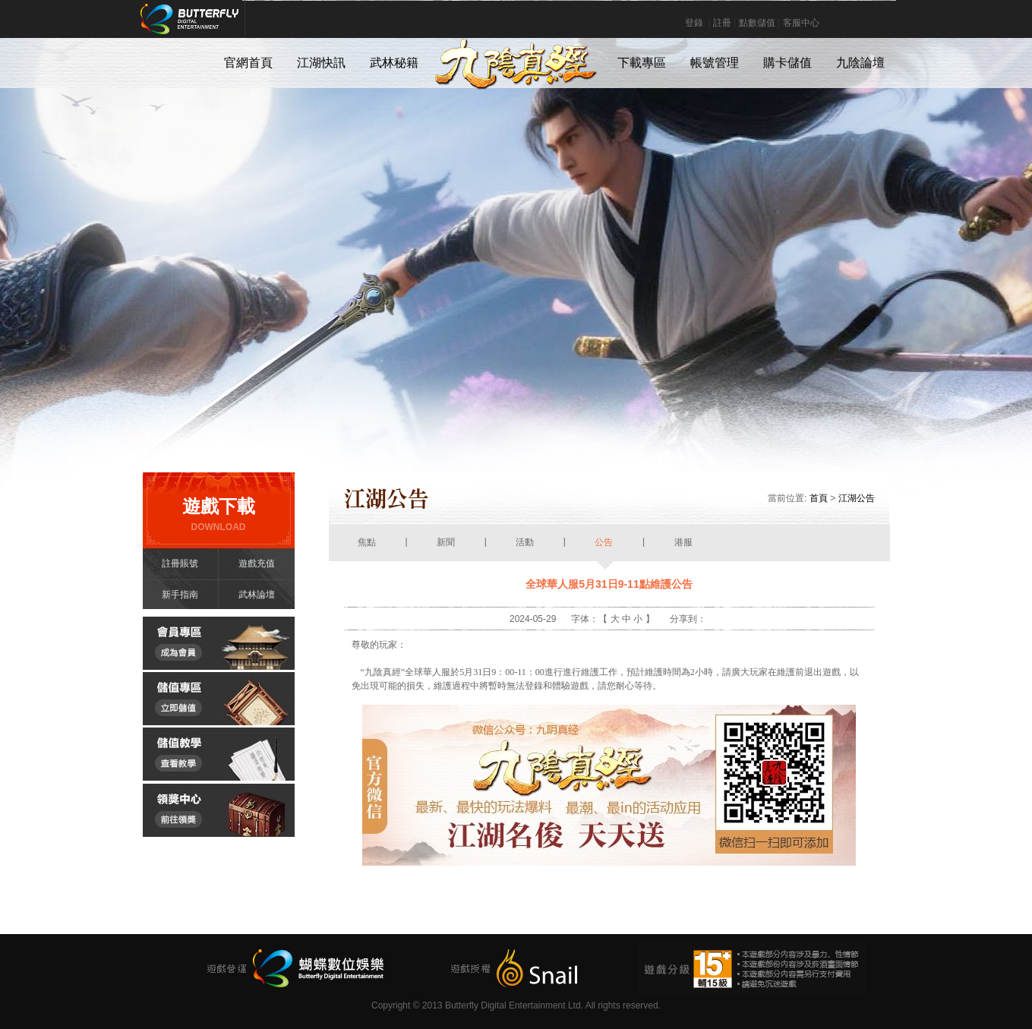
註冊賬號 (180, 563)
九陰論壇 (860, 62)
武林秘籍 (394, 62)
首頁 (819, 498)
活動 (525, 549)
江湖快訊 (321, 62)
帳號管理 (714, 62)
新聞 (446, 549)
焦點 (367, 549)
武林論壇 (256, 594)
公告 (604, 549)
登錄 (694, 22)
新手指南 (180, 594)
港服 (683, 549)
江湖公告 (856, 498)
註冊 (722, 22)
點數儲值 (757, 22)
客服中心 (801, 22)
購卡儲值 (787, 62)
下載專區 (641, 62)
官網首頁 (248, 62)
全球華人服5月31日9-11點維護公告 (608, 584)
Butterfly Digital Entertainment (240, 26)
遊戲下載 (219, 515)
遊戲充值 (256, 563)
